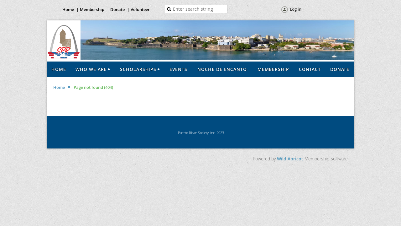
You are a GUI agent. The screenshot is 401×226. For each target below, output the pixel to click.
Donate (117, 9)
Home (68, 9)
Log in (295, 9)
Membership (92, 9)
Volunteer (140, 9)
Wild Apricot (290, 159)
